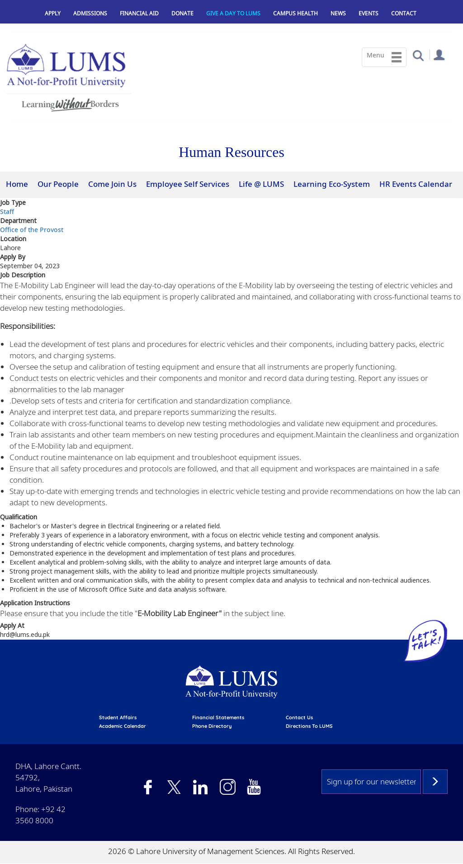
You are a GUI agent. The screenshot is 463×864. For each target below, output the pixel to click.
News (338, 13)
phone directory (212, 726)
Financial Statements (218, 717)
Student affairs (118, 717)
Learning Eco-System (331, 184)
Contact (403, 13)
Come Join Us (112, 184)
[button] (418, 55)
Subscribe (435, 781)
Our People (58, 184)
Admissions (90, 13)
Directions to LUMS (309, 726)
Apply (53, 13)
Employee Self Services (187, 184)
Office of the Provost (31, 229)
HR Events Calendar (415, 184)
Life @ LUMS (261, 184)
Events (368, 13)
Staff (7, 211)
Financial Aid (139, 13)
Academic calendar (122, 726)
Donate (182, 13)
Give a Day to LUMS (233, 13)
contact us (299, 717)
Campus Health (295, 13)
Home (17, 184)
